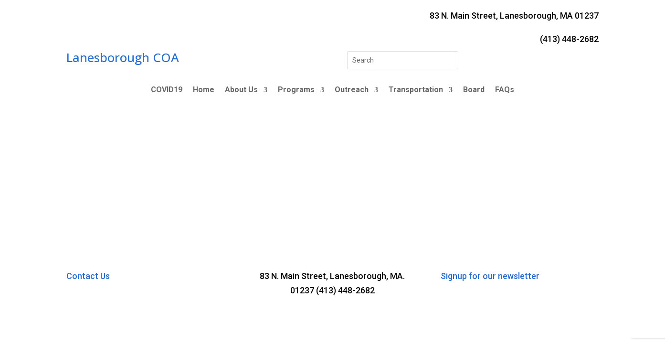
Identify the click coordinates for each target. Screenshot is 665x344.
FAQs (504, 90)
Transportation (416, 90)
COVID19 (166, 90)
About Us (241, 90)
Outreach (352, 90)
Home (203, 90)
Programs (296, 90)
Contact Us (88, 276)
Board (474, 90)
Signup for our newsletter (490, 276)
